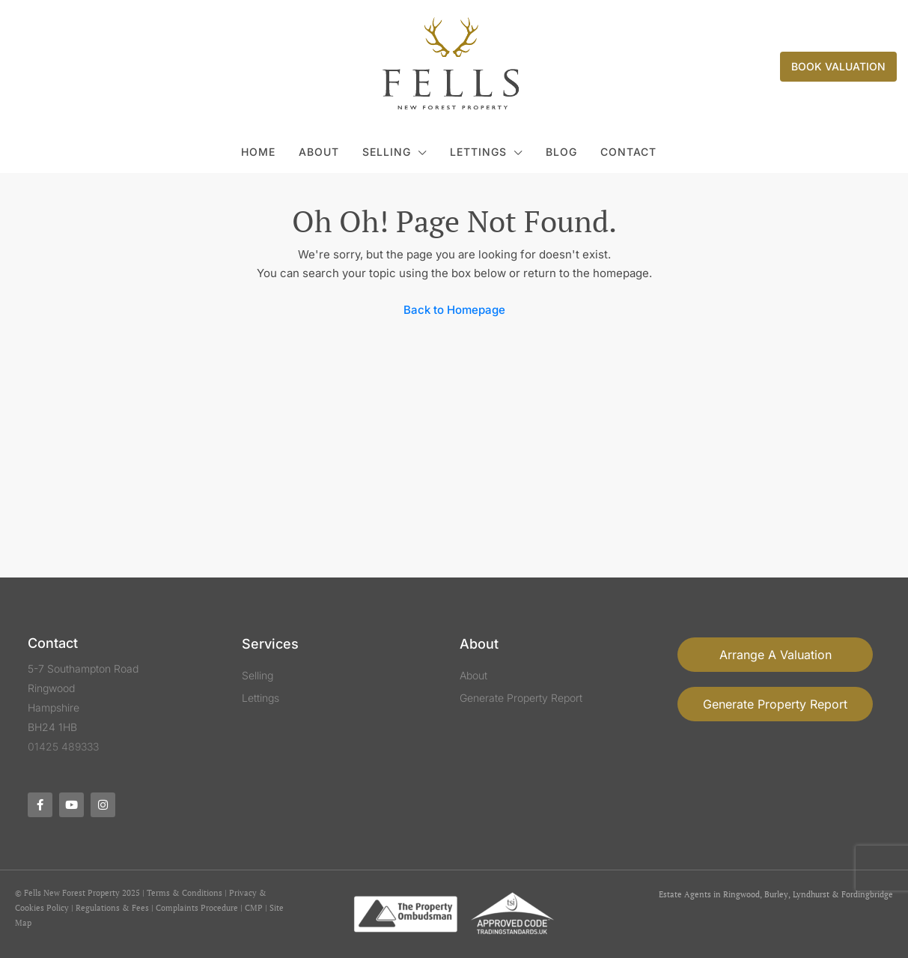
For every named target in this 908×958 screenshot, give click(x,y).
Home (258, 151)
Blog (561, 151)
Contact (628, 151)
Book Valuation (838, 66)
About (319, 151)
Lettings (478, 151)
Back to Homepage (454, 310)
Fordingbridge (867, 894)
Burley (776, 894)
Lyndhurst (811, 894)
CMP (254, 908)
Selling (386, 151)
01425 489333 (63, 746)
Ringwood (741, 894)
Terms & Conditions (184, 893)
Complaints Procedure (197, 908)
